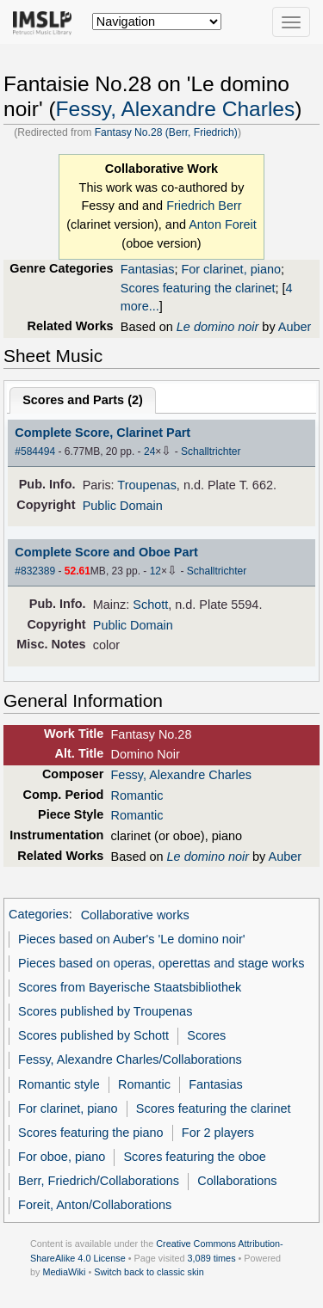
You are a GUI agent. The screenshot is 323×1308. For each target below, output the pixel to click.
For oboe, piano (61, 1157)
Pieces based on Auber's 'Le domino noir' (131, 939)
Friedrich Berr (203, 205)
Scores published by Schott (93, 1035)
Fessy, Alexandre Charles (175, 108)
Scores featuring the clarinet (198, 288)
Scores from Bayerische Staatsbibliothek (129, 987)
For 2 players (218, 1132)
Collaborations (236, 1181)
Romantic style (59, 1084)
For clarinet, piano (231, 269)
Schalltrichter (210, 451)
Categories (39, 915)
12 (155, 571)
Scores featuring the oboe (194, 1157)
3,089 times (212, 1258)
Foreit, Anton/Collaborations (94, 1205)
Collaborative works (135, 915)
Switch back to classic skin (149, 1272)
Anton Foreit (223, 224)
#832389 (35, 571)
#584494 (35, 451)
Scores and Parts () (82, 400)
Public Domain (123, 506)
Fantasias (148, 269)
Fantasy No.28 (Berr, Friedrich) (166, 132)
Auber (295, 327)
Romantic (137, 795)
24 (149, 451)
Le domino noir (218, 327)
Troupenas (147, 485)
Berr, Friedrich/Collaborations (98, 1181)
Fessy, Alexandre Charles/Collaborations (130, 1059)
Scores (206, 1035)
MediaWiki (63, 1272)
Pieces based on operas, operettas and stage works (161, 963)
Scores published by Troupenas (105, 1011)
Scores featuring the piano (91, 1132)
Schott (150, 604)
